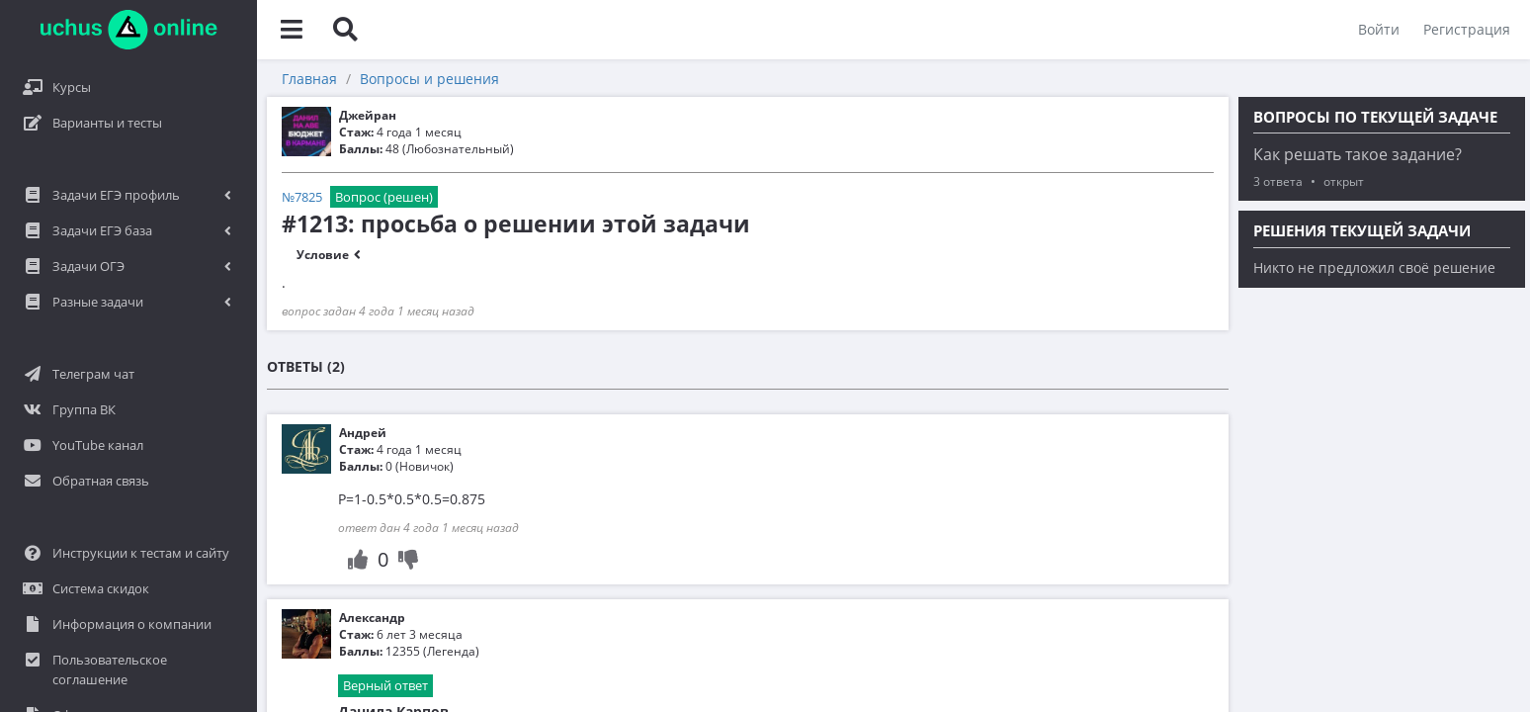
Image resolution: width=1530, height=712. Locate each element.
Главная (309, 78)
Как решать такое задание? (1357, 154)
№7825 (302, 197)
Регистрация (1466, 29)
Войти (1379, 29)
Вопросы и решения (429, 78)
